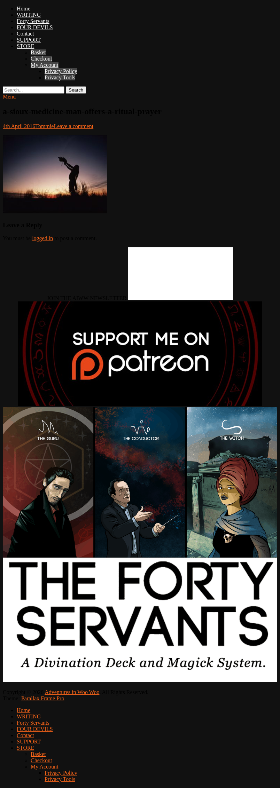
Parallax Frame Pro (42, 698)
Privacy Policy (61, 71)
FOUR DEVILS (35, 27)
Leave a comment (73, 126)
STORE (25, 46)
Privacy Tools (60, 77)
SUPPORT (29, 40)
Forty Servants (33, 21)
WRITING (29, 15)
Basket (38, 52)
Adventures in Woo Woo (72, 692)
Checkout (41, 59)
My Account (45, 65)
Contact (25, 34)
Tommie (44, 126)
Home (23, 8)
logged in (42, 238)
